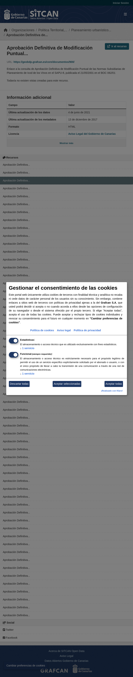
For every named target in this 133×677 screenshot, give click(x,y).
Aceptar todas (114, 383)
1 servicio (27, 348)
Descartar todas (19, 383)
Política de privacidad (87, 330)
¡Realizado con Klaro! (112, 391)
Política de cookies (42, 330)
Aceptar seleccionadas (67, 383)
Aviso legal (64, 330)
